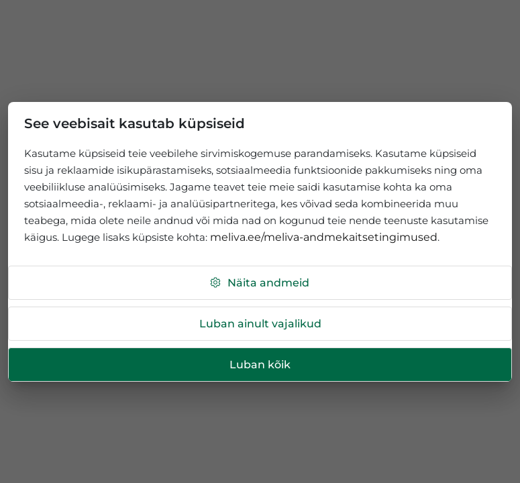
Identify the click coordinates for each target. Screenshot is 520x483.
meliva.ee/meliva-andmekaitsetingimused (323, 237)
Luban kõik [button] (260, 364)
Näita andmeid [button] (259, 282)
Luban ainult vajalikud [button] (260, 323)
